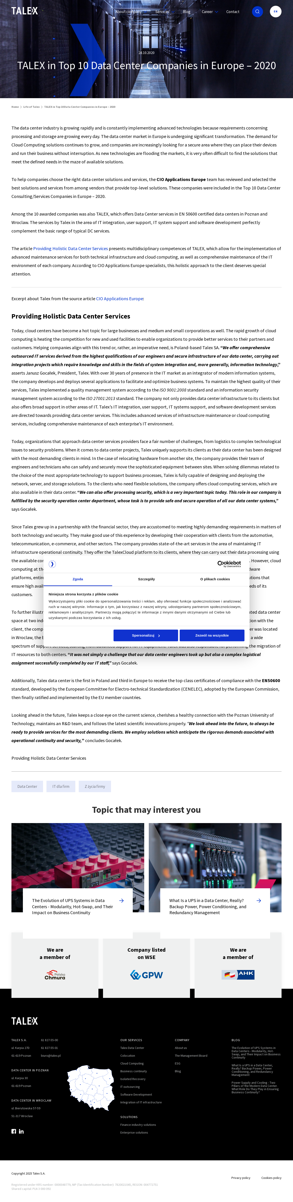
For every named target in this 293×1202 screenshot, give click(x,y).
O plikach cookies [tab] (215, 579)
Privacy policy (240, 1178)
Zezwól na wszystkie (212, 635)
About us (181, 1047)
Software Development (136, 1094)
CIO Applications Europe (119, 298)
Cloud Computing (132, 1063)
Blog (186, 11)
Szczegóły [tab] (146, 579)
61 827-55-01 (49, 1047)
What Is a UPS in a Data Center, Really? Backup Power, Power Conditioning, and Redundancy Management (252, 1070)
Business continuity (133, 1071)
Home (15, 106)
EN (276, 11)
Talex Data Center (132, 1047)
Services (163, 11)
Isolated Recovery (133, 1078)
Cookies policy (271, 1178)
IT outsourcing (130, 1086)
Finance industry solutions (138, 1124)
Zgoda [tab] (78, 579)
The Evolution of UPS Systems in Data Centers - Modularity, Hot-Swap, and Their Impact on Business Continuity (256, 1052)
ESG (177, 1063)
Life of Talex (31, 106)
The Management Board (191, 1055)
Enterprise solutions (134, 1132)
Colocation (127, 1055)
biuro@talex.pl (51, 1055)
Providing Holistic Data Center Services (70, 248)
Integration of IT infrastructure (141, 1102)
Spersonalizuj (146, 635)
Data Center (27, 786)
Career (208, 11)
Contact (232, 11)
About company (129, 11)
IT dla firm (60, 786)
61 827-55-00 (49, 1040)
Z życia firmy (95, 786)
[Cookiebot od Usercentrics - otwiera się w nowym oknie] (224, 564)
